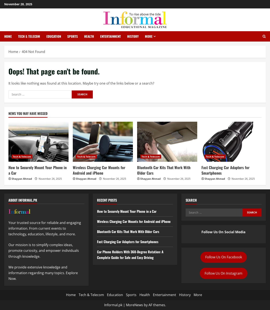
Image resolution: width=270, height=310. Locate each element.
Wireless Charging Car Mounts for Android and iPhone (99, 170)
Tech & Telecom (29, 36)
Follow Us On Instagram (223, 273)
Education (53, 36)
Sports (72, 36)
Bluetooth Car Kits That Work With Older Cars (163, 170)
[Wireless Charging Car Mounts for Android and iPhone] (103, 142)
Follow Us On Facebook (223, 257)
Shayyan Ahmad (22, 179)
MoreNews (134, 305)
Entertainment (110, 36)
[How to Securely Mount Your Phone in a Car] (38, 142)
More (149, 36)
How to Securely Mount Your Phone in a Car (37, 170)
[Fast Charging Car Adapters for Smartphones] (231, 142)
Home (8, 36)
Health (89, 36)
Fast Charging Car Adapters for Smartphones (225, 170)
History (133, 36)
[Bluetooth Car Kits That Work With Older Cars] (167, 142)
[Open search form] (264, 36)
